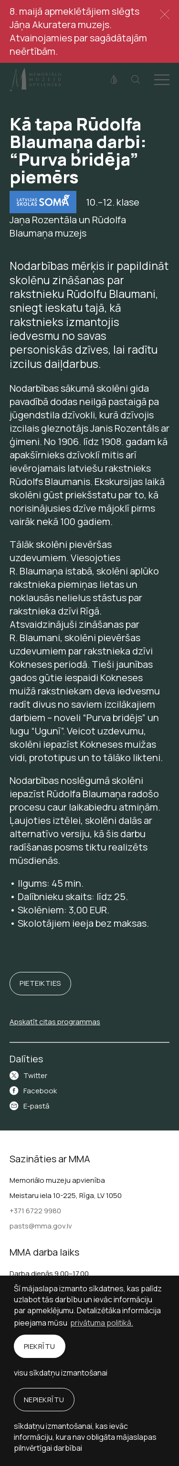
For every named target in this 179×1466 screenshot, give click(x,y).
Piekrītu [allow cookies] (39, 1346)
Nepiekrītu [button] (44, 1400)
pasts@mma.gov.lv (41, 1226)
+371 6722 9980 (35, 1211)
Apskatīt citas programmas (55, 1022)
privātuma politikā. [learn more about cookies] (101, 1322)
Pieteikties (40, 983)
